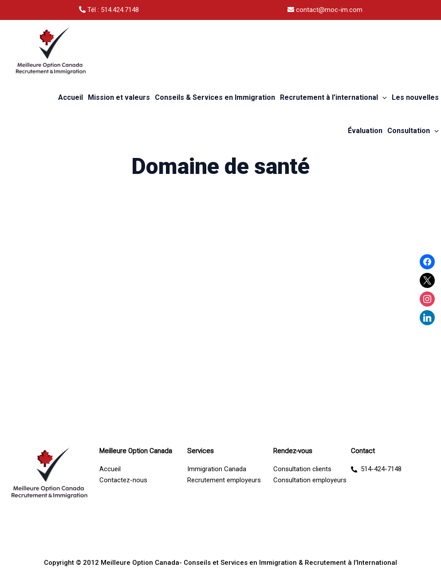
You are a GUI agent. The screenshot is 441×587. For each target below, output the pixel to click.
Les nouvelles (415, 97)
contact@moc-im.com (324, 10)
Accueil (70, 97)
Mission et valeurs (119, 97)
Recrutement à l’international (333, 97)
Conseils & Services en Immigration (215, 97)
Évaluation (365, 130)
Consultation (413, 131)
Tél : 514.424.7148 (109, 10)
